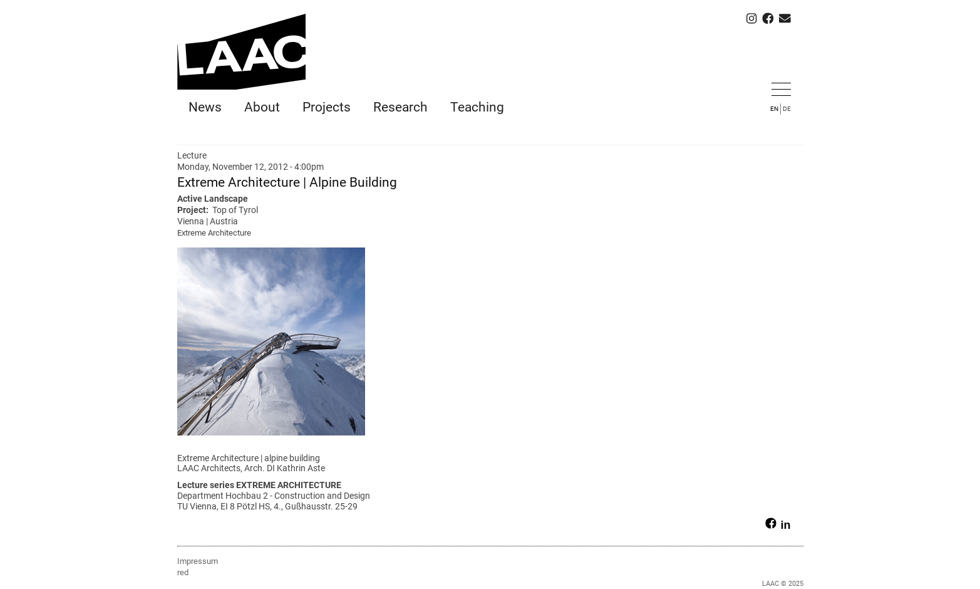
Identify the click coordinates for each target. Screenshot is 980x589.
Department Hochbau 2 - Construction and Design (273, 496)
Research (400, 107)
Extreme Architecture (214, 232)
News (205, 107)
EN (774, 108)
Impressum (197, 560)
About (262, 107)
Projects (326, 107)
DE (787, 108)
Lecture (192, 155)
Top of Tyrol (235, 210)
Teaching (477, 107)
